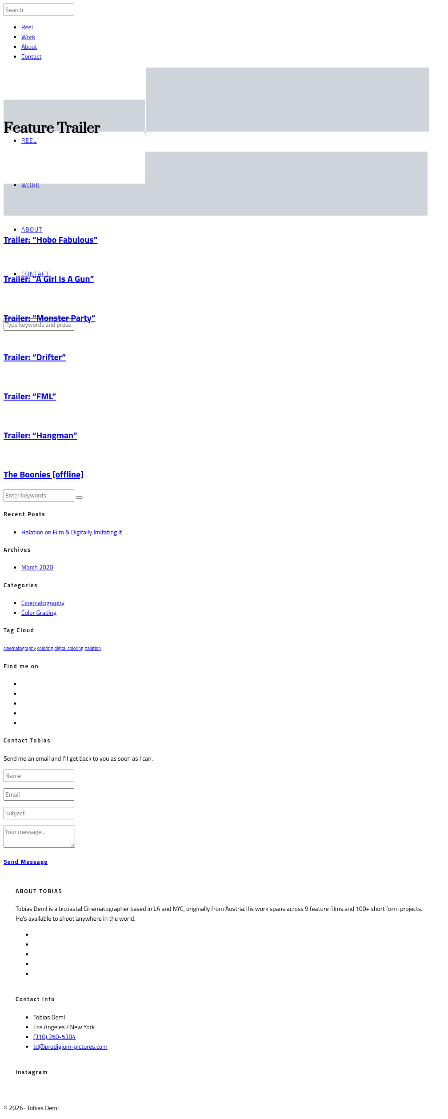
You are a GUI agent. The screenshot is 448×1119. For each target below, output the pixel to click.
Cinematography (42, 602)
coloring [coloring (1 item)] (45, 648)
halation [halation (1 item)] (93, 648)
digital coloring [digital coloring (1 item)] (68, 648)
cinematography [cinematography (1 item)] (20, 648)
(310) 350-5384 (54, 1036)
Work (28, 36)
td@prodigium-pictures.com (70, 1046)
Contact (31, 56)
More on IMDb (161, 918)
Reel (27, 27)
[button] (79, 497)
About (29, 46)
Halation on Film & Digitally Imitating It (71, 532)
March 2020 (37, 567)
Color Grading (38, 612)
